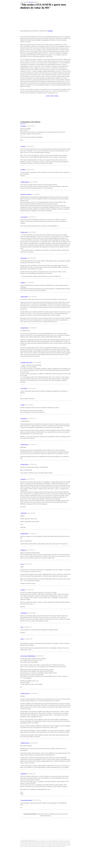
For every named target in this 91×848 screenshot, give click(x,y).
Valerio (23, 404)
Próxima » (57, 95)
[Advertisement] (45, 20)
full (22, 627)
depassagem (24, 258)
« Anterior (48, 95)
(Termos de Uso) (23, 123)
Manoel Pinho (24, 296)
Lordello (23, 169)
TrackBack (50, 30)
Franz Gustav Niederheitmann (28, 656)
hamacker (23, 479)
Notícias (52, 95)
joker (22, 639)
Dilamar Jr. (23, 550)
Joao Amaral (24, 388)
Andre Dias (23, 513)
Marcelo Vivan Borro (26, 194)
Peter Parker (24, 613)
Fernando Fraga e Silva (26, 362)
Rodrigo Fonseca (25, 693)
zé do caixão (24, 217)
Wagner (23, 282)
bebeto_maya (24, 232)
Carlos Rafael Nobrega (26, 800)
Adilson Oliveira (25, 182)
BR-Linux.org (31, 2)
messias (23, 589)
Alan (22, 564)
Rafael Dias (24, 773)
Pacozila (23, 146)
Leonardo (23, 126)
